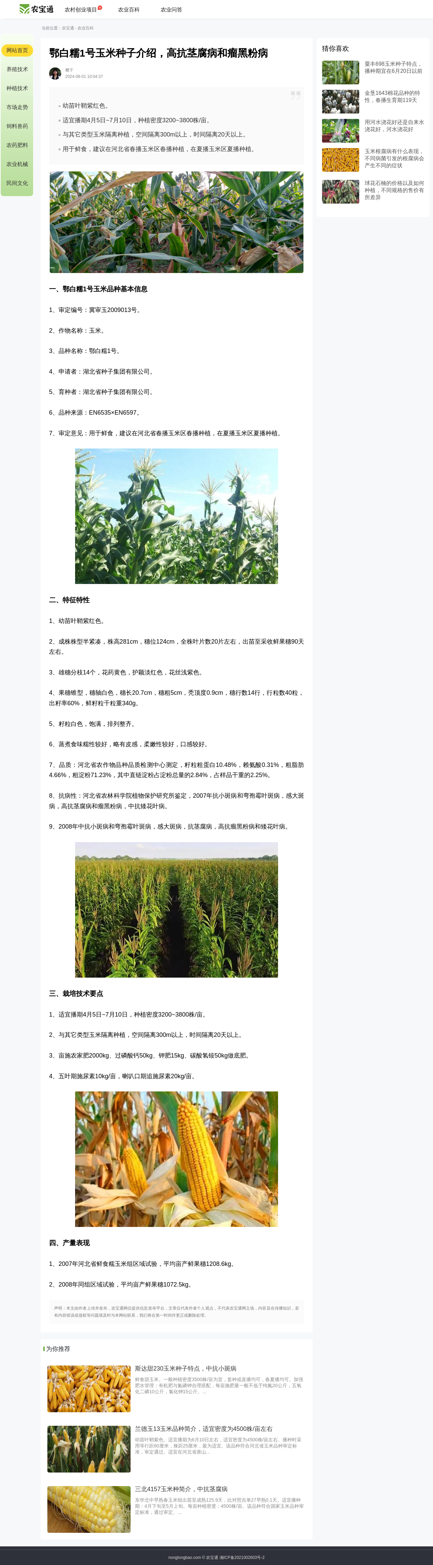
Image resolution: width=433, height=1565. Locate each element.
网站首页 (17, 50)
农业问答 (171, 10)
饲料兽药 (17, 126)
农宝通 (68, 28)
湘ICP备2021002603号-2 (242, 1557)
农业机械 (17, 164)
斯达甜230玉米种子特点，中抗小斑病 (185, 1368)
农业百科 (129, 10)
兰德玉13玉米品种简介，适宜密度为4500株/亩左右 (204, 1428)
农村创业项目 (81, 10)
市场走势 (17, 107)
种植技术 (17, 88)
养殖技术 (17, 69)
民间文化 (17, 183)
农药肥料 (17, 145)
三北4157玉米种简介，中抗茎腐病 (181, 1489)
